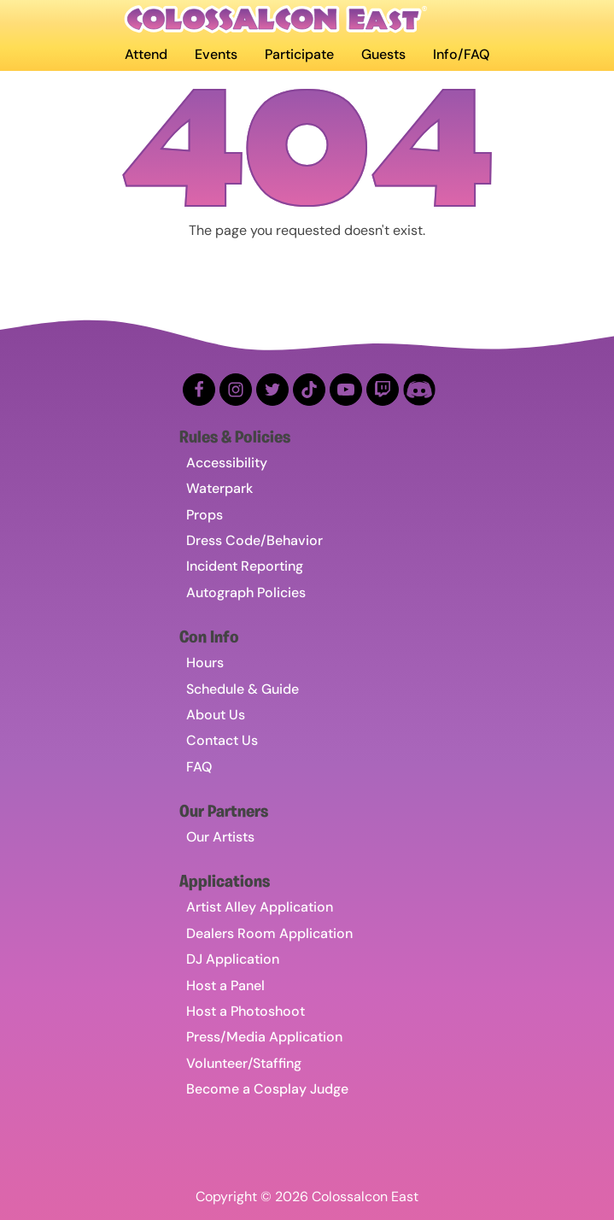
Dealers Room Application (269, 933)
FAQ (199, 767)
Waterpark (219, 488)
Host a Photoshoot (245, 1011)
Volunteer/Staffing (243, 1063)
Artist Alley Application (259, 907)
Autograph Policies (246, 592)
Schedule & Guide (242, 689)
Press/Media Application (264, 1037)
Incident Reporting (244, 566)
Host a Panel (225, 985)
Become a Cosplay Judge (267, 1089)
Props (204, 515)
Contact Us (222, 740)
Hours (205, 663)
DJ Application (232, 959)
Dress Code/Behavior (254, 540)
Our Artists (220, 837)
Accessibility (226, 463)
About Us (215, 715)
